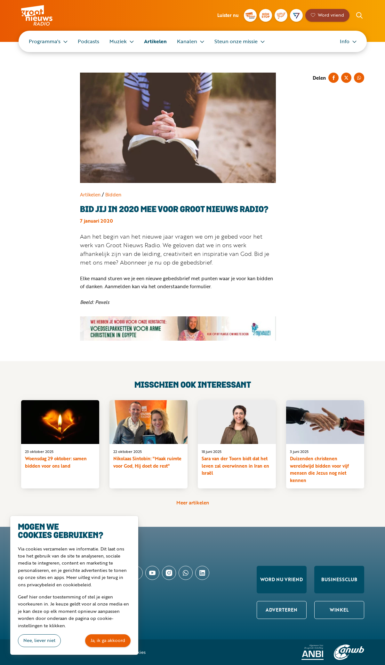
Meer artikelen (192, 502)
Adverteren (281, 609)
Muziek (118, 41)
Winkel (339, 609)
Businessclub (339, 579)
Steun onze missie (236, 41)
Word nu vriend (281, 579)
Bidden (113, 194)
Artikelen (155, 41)
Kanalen (187, 41)
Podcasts (88, 41)
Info (344, 41)
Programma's (44, 41)
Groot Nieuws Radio (43, 15)
